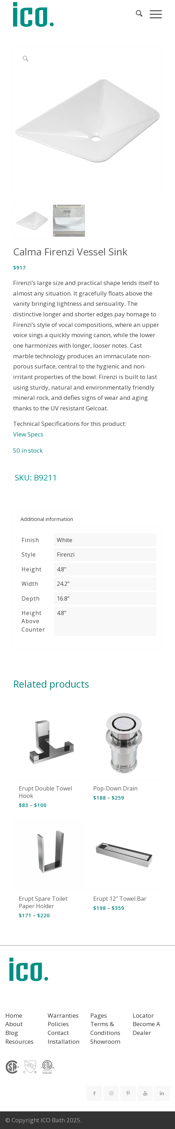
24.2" (63, 584)
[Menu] (152, 14)
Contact (58, 1033)
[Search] (136, 14)
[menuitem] (136, 14)
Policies (58, 1024)
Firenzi (65, 554)
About (14, 1024)
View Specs (28, 434)
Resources (19, 1041)
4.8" (61, 569)
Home (13, 1015)
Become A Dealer (146, 1028)
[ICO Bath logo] (28, 971)
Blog (11, 1033)
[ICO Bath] (72, 14)
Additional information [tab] (46, 518)
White (64, 540)
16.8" (63, 598)
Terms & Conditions (105, 1028)
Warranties (63, 1015)
